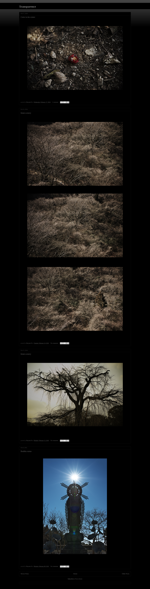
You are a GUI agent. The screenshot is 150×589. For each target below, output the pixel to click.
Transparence (27, 6)
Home (75, 574)
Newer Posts (25, 574)
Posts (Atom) (78, 579)
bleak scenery (26, 113)
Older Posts (125, 574)
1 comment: (55, 102)
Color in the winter (28, 17)
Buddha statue (26, 451)
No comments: (55, 343)
